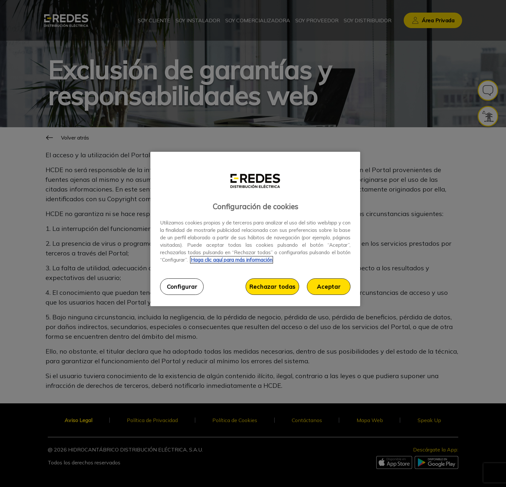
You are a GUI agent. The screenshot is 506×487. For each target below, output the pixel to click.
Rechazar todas (272, 286)
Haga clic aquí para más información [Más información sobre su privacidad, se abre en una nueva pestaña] (231, 260)
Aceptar (328, 286)
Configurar (182, 286)
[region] (255, 229)
